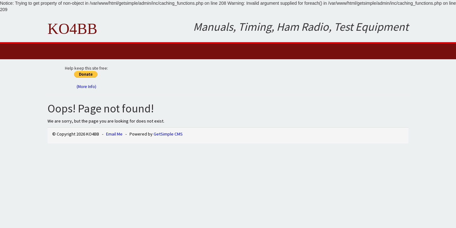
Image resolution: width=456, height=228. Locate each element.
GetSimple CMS (168, 134)
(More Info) (86, 86)
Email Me (114, 134)
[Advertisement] (273, 76)
